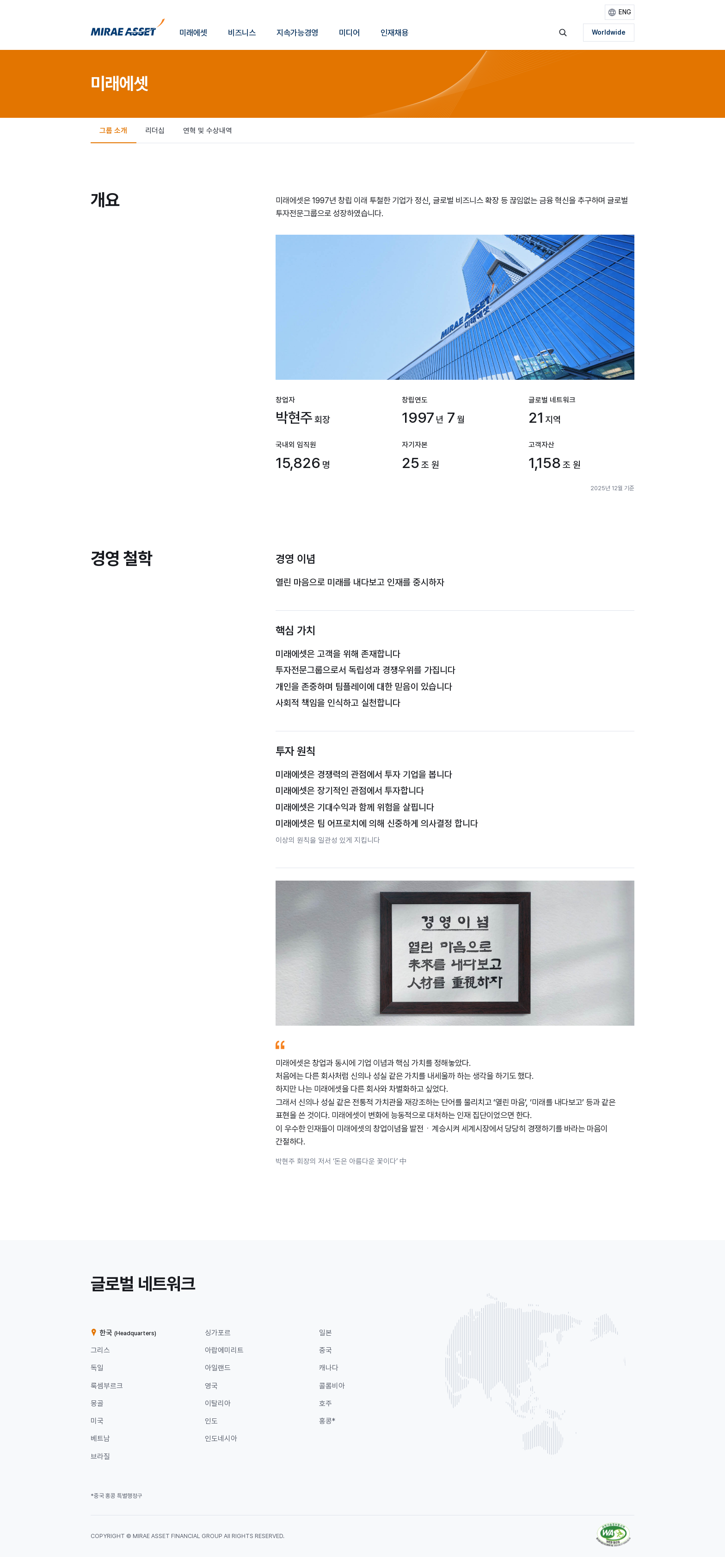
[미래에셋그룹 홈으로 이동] (128, 30)
